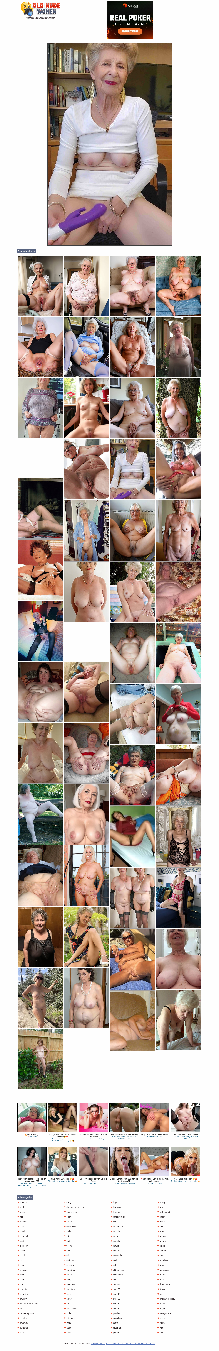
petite (114, 1323)
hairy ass (69, 1284)
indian (68, 1313)
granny (68, 1274)
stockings (163, 1270)
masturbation (118, 1217)
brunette (22, 1289)
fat (66, 1236)
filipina (68, 1246)
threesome (163, 1284)
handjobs (69, 1289)
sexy (160, 1231)
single (161, 1246)
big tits (21, 1250)
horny (68, 1299)
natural (115, 1246)
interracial (70, 1318)
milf (113, 1222)
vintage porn (164, 1313)
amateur (22, 1202)
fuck (67, 1250)
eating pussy (71, 1212)
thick (160, 1279)
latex (67, 1328)
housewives (70, 1308)
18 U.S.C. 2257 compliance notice (139, 1343)
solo (160, 1265)
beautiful (22, 1236)
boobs (21, 1274)
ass (20, 1217)
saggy (161, 1217)
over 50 (115, 1299)
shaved (162, 1236)
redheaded (163, 1212)
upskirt (161, 1303)
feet (67, 1241)
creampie (22, 1323)
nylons (115, 1265)
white (161, 1323)
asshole (22, 1222)
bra (20, 1284)
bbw (20, 1226)
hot (66, 1303)
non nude (116, 1255)
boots (21, 1279)
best (20, 1241)
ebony (68, 1217)
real (160, 1207)
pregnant (116, 1328)
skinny (161, 1250)
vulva (161, 1318)
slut (160, 1255)
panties (115, 1313)
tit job (161, 1289)
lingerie (115, 1212)
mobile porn (117, 1226)
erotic (68, 1222)
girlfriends (70, 1260)
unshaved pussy (166, 1299)
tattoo (161, 1274)
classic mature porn (27, 1303)
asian (21, 1212)
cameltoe (22, 1294)
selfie (161, 1222)
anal (20, 1207)
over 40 (115, 1294)
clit (19, 1308)
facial (67, 1231)
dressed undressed (74, 1207)
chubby (22, 1299)
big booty (22, 1246)
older (114, 1279)
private (115, 1332)
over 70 (115, 1308)
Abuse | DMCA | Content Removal (107, 1343)
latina (67, 1332)
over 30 (115, 1289)
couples (22, 1318)
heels (67, 1294)
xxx (160, 1332)
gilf (66, 1255)
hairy (67, 1279)
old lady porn (118, 1270)
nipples (115, 1250)
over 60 (115, 1303)
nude (114, 1260)
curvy (67, 1202)
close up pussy (25, 1313)
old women (117, 1274)
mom (114, 1236)
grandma (69, 1270)
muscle (115, 1241)
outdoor (115, 1284)
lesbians (116, 1207)
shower (162, 1241)
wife (160, 1328)
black (21, 1260)
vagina (161, 1308)
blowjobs (22, 1270)
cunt (20, 1332)
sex (160, 1226)
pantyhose (117, 1318)
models (115, 1231)
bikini (21, 1255)
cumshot (22, 1328)
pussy (161, 1202)
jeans (67, 1323)
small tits (162, 1260)
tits (159, 1294)
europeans (70, 1226)
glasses (69, 1265)
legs (114, 1202)
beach (21, 1231)
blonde (21, 1265)
